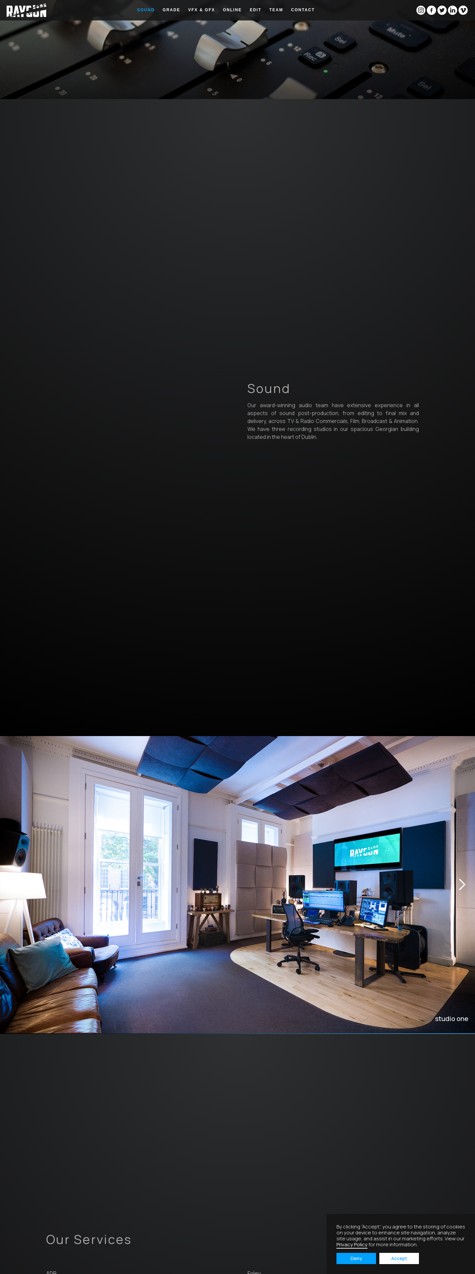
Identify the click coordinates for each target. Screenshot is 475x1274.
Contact (303, 10)
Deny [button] (356, 1258)
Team (276, 10)
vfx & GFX (201, 10)
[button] (71, 884)
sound (146, 10)
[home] (26, 10)
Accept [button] (399, 1258)
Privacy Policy (351, 1244)
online (232, 10)
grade (171, 10)
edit (255, 10)
